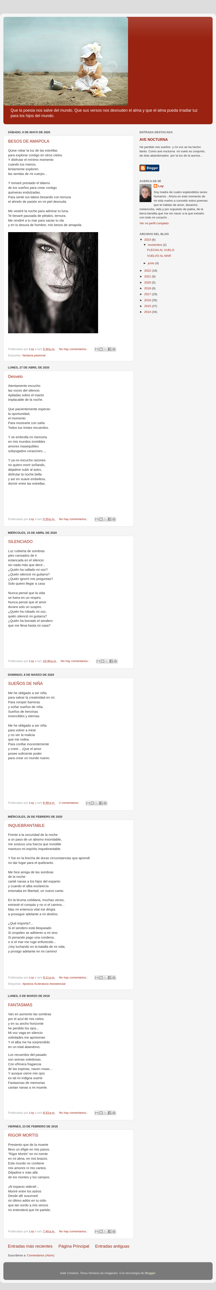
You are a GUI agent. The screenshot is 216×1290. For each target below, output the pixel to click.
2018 (148, 288)
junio (151, 263)
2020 (148, 282)
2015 (148, 306)
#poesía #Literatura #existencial (43, 983)
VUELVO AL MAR (159, 255)
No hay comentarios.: (73, 349)
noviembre (155, 244)
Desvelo (15, 376)
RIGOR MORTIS (23, 1135)
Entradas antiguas (112, 1246)
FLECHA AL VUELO (160, 250)
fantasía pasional (33, 355)
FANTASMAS (20, 1005)
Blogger (150, 1273)
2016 (148, 300)
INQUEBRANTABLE (26, 825)
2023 (148, 239)
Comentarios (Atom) (40, 1255)
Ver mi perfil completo (154, 223)
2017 (148, 294)
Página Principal (73, 1246)
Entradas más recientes (30, 1246)
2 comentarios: (69, 802)
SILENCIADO (20, 541)
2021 (148, 276)
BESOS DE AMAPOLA (28, 141)
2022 (148, 270)
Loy (161, 186)
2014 (148, 312)
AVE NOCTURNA (154, 140)
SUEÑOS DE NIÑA (25, 683)
